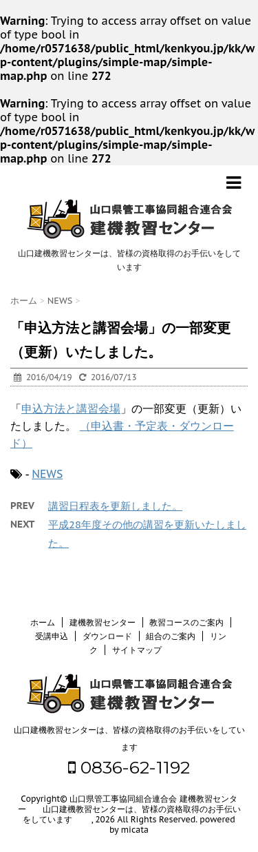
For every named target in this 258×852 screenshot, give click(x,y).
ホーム (42, 622)
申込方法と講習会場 (70, 408)
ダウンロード (107, 636)
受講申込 (51, 636)
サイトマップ (137, 650)
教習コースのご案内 (186, 622)
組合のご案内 (170, 636)
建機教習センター (102, 622)
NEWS (47, 474)
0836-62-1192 (129, 767)
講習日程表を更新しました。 (115, 505)
